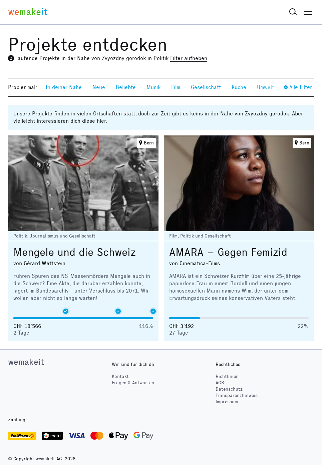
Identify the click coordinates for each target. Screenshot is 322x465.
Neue (98, 87)
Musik (153, 87)
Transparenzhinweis (237, 395)
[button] (293, 12)
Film (175, 87)
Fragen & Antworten (133, 383)
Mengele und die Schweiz (74, 252)
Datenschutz (229, 389)
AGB (220, 383)
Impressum (227, 402)
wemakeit (26, 362)
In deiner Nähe (64, 87)
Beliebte (126, 87)
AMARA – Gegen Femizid (228, 252)
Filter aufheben (188, 58)
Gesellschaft (206, 87)
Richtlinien (227, 376)
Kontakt (120, 376)
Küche (239, 87)
